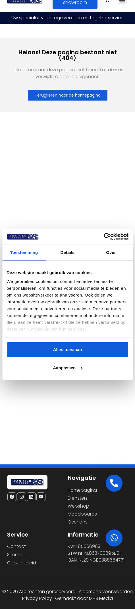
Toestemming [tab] (24, 252)
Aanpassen (67, 367)
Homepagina (82, 490)
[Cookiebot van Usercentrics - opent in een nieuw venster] (103, 236)
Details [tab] (68, 252)
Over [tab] (111, 252)
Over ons (78, 522)
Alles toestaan (67, 349)
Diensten (77, 498)
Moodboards (82, 514)
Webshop (78, 506)
